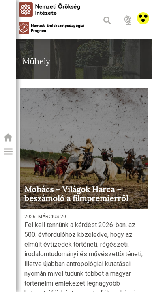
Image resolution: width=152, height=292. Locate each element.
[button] (8, 152)
